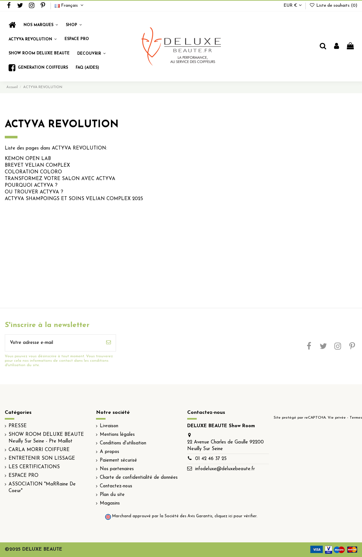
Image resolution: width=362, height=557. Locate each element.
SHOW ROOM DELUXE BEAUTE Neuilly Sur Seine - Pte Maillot (46, 438)
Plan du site (112, 494)
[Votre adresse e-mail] (53, 343)
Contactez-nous (116, 486)
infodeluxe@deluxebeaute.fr (225, 469)
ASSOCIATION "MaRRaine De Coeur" (42, 487)
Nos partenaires (117, 469)
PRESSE (18, 426)
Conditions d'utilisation (123, 443)
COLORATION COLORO (33, 172)
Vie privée (337, 418)
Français (70, 5)
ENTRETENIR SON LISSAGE (42, 458)
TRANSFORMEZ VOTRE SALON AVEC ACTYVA (60, 179)
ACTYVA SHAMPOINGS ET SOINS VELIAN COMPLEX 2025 (74, 199)
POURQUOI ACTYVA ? (31, 185)
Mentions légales (117, 434)
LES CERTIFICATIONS (34, 467)
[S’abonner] (108, 343)
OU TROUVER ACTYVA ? (34, 192)
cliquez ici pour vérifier (235, 516)
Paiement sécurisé (118, 460)
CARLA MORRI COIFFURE (39, 450)
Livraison (109, 426)
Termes (356, 418)
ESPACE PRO (23, 475)
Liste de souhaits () (333, 5)
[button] (74, 25)
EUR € (292, 5)
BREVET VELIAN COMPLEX (37, 165)
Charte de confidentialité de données (139, 477)
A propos (109, 451)
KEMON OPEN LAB (28, 159)
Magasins (110, 503)
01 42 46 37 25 (211, 458)
